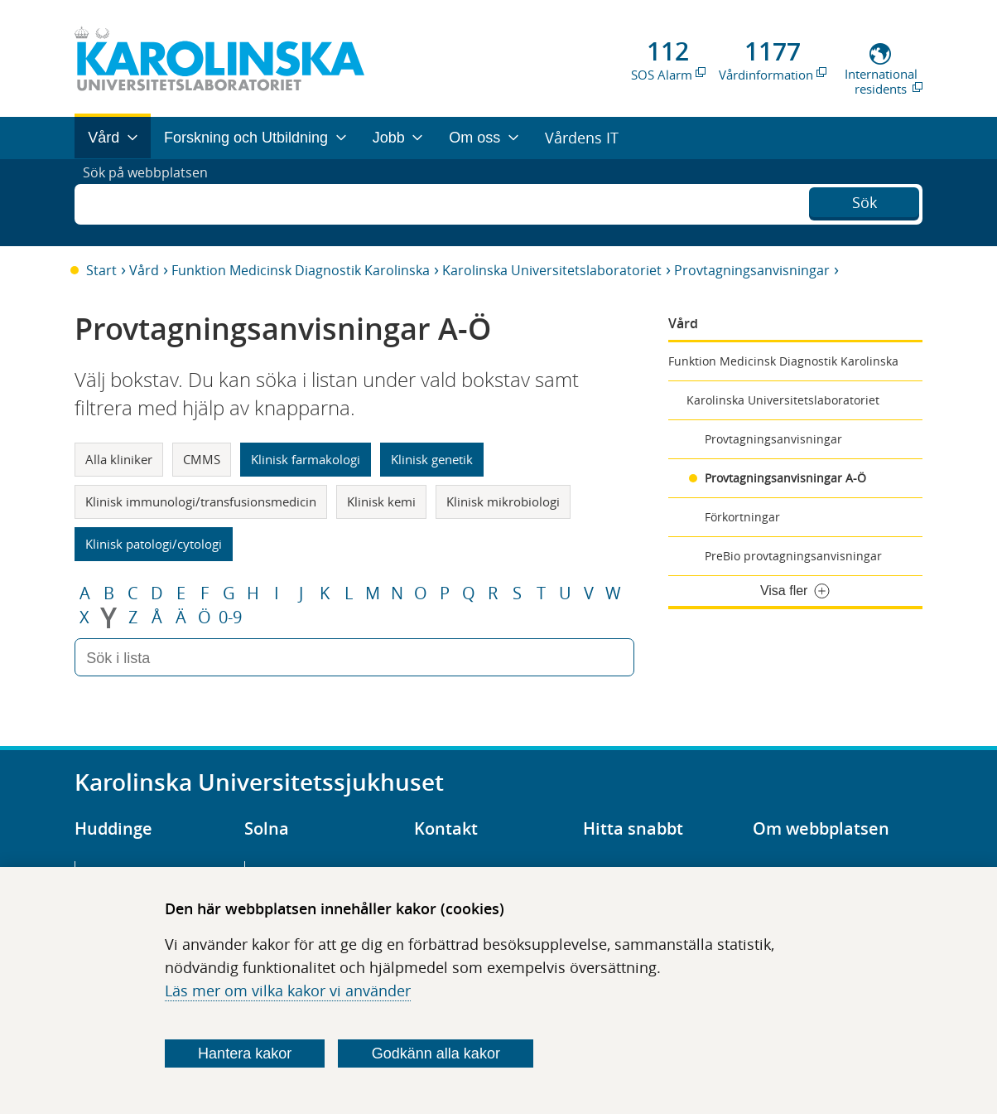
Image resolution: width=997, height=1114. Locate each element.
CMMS (201, 459)
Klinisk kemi (381, 501)
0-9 (230, 617)
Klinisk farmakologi (305, 459)
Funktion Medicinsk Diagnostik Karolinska (300, 270)
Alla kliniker (118, 459)
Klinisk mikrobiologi (503, 501)
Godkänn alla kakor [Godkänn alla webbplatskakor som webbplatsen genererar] (436, 1053)
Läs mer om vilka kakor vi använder (288, 990)
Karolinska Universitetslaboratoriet (552, 270)
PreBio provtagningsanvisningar (793, 556)
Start (101, 270)
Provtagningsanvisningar (752, 270)
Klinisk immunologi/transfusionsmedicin (200, 501)
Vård (144, 270)
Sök (864, 201)
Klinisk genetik (432, 459)
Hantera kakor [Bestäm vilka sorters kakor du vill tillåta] (244, 1053)
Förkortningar (742, 517)
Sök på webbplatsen (153, 202)
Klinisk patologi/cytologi (153, 543)
